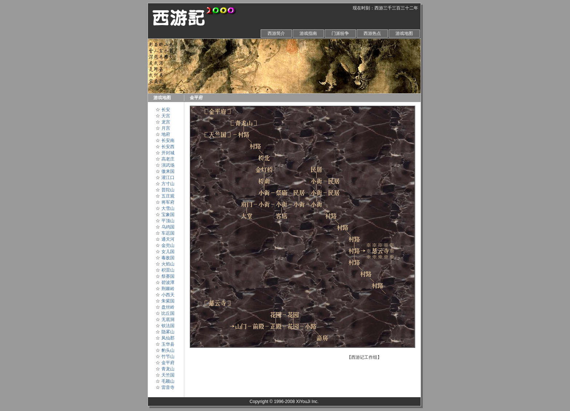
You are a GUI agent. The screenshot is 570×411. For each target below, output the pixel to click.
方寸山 (167, 183)
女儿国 (167, 251)
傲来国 (167, 171)
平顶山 (167, 220)
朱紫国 (167, 301)
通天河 (167, 239)
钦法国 (167, 325)
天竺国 (167, 375)
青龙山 (167, 368)
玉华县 (167, 344)
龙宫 (165, 122)
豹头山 (167, 350)
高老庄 (167, 159)
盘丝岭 (167, 307)
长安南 (167, 140)
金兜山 (167, 245)
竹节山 (167, 356)
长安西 (167, 146)
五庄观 (167, 196)
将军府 (167, 202)
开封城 (167, 152)
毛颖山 (167, 381)
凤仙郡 (167, 338)
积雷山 (167, 270)
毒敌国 (167, 257)
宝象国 (167, 214)
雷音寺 (167, 387)
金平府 (167, 362)
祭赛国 (167, 276)
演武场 (167, 165)
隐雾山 (167, 331)
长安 (165, 109)
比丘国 (167, 313)
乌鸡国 (167, 226)
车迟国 (167, 233)
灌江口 (167, 177)
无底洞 (167, 319)
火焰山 (167, 263)
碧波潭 (167, 282)
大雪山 (167, 208)
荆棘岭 (167, 288)
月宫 (165, 128)
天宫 (165, 115)
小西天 (167, 294)
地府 (165, 134)
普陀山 (167, 189)
